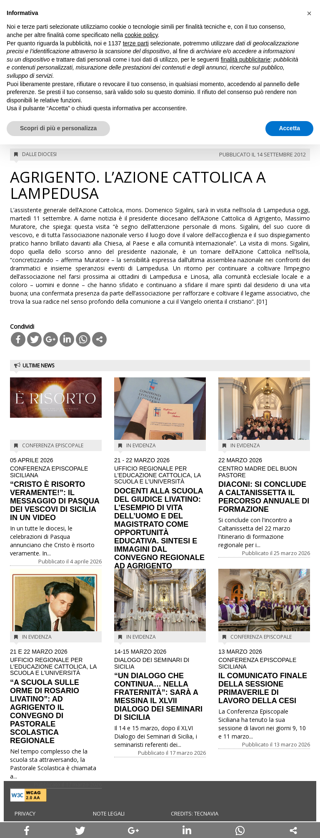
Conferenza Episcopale (52, 445)
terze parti (136, 43)
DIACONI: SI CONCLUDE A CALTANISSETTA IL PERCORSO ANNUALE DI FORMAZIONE (264, 485)
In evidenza (141, 445)
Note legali (109, 813)
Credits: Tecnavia (194, 813)
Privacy (25, 813)
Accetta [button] (289, 128)
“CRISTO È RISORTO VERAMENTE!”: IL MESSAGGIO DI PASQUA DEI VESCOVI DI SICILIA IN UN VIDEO (56, 489)
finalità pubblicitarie (245, 59)
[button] (309, 13)
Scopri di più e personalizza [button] (58, 128)
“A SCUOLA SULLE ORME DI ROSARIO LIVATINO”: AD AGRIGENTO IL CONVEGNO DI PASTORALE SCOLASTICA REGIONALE (56, 697)
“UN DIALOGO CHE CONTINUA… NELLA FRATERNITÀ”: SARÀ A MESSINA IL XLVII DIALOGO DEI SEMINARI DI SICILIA (160, 685)
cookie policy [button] (141, 35)
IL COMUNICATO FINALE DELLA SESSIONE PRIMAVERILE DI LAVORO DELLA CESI (264, 677)
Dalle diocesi (39, 154)
